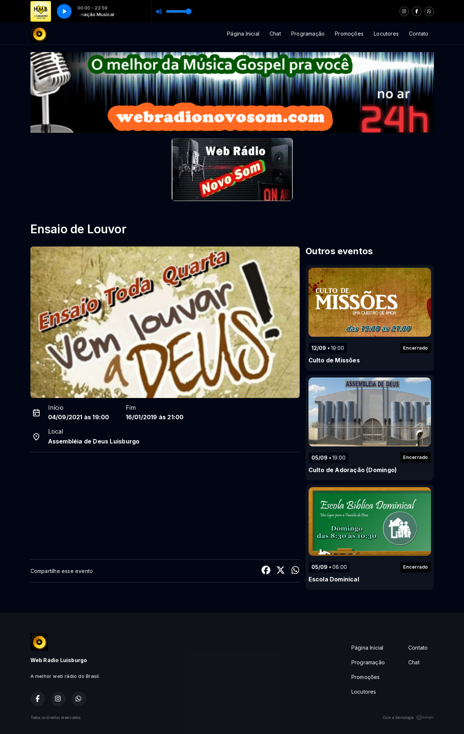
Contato (418, 33)
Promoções (349, 33)
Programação (308, 33)
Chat (275, 33)
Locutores (386, 33)
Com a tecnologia (408, 717)
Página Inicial (243, 33)
